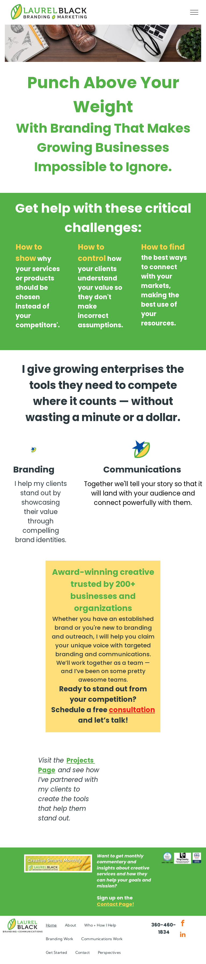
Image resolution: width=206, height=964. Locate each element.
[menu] (194, 12)
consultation (132, 710)
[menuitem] (51, 925)
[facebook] (182, 923)
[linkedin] (182, 934)
